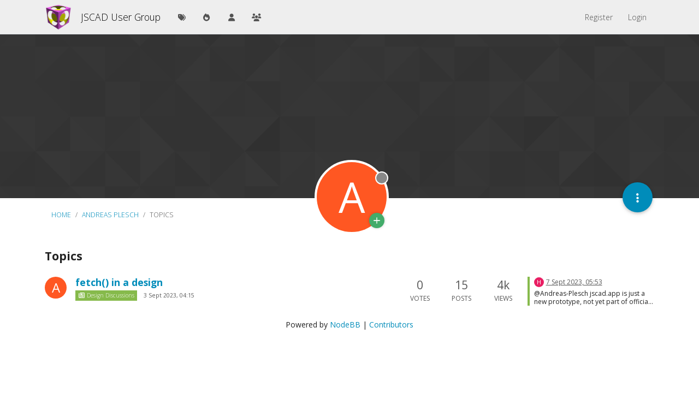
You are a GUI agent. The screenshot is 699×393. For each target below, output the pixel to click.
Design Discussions (106, 295)
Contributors (391, 324)
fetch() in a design (119, 282)
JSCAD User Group (121, 16)
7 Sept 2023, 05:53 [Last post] (574, 282)
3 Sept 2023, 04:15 (169, 295)
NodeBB (345, 324)
